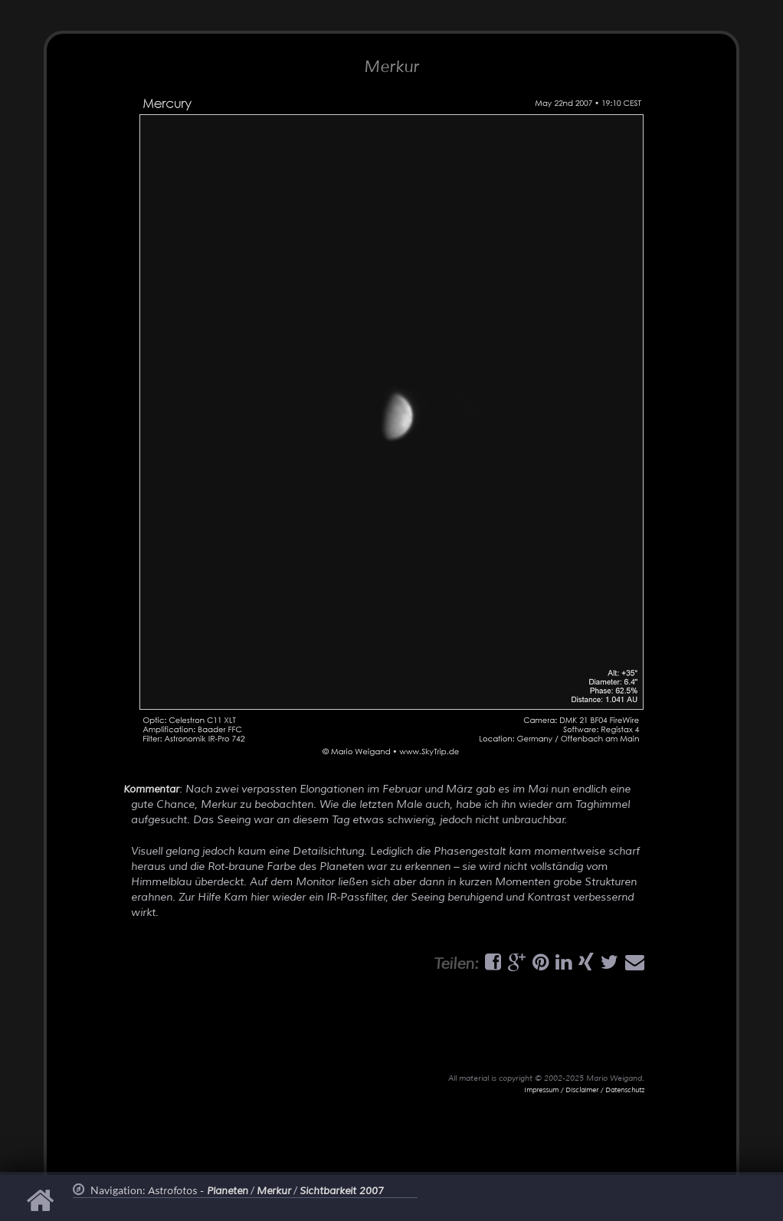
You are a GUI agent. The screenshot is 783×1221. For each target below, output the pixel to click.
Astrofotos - (198, 1191)
